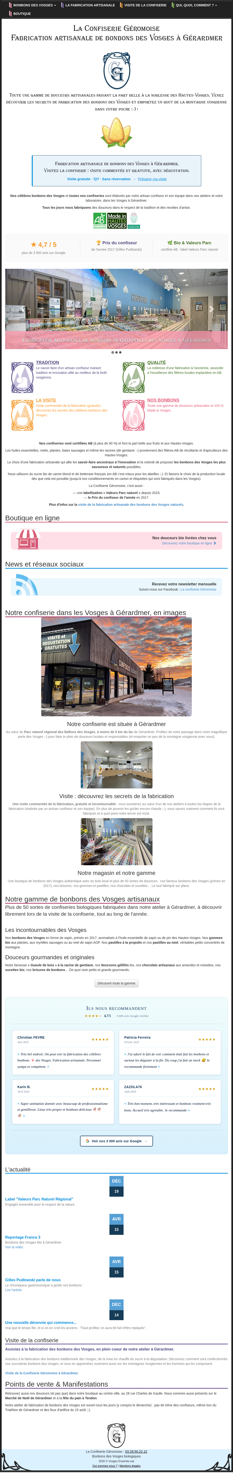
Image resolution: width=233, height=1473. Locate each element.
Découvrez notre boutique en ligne (189, 543)
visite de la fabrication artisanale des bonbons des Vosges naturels (130, 504)
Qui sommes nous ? (104, 1466)
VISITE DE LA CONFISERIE (145, 5)
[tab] (112, 352)
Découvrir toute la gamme (116, 983)
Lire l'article (13, 1290)
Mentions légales (130, 1466)
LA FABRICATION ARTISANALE (90, 5)
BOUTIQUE (22, 14)
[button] (22, 309)
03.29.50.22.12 (136, 1451)
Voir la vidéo (14, 1247)
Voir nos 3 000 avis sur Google (116, 1141)
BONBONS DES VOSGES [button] (34, 5)
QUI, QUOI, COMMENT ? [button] (196, 5)
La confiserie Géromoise (199, 589)
